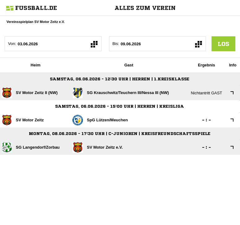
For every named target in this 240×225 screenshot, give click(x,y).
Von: (12, 43)
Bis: (115, 43)
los (223, 44)
